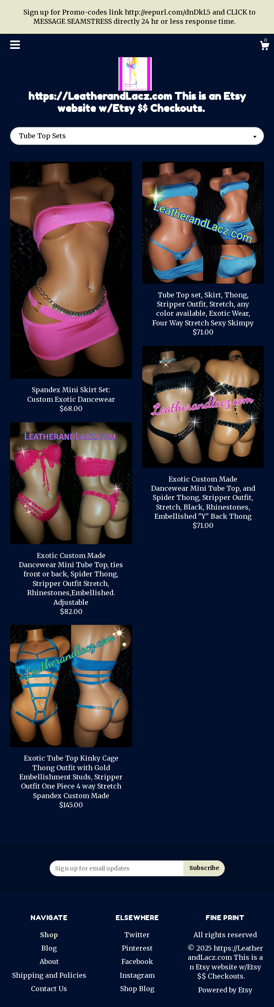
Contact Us (49, 988)
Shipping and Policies (49, 975)
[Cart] (264, 47)
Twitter (137, 935)
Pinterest (137, 948)
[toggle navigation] (15, 45)
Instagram (137, 975)
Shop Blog (137, 988)
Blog (49, 948)
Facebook (137, 961)
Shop (49, 935)
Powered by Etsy (225, 990)
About (49, 961)
